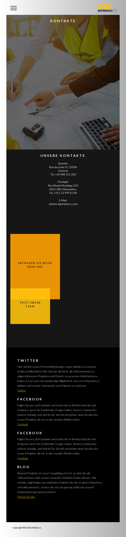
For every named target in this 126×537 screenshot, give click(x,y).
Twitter (21, 390)
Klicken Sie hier (26, 496)
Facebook (22, 424)
